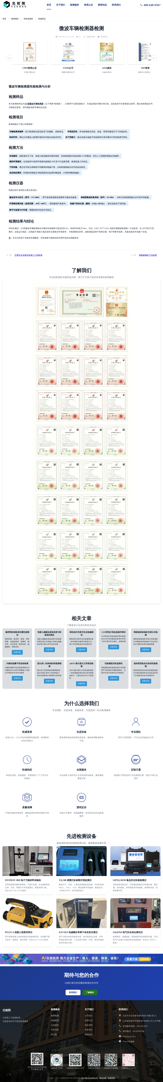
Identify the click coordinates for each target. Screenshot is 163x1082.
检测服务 (74, 5)
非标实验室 (28, 19)
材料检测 (55, 1016)
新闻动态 (102, 5)
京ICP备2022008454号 (89, 1078)
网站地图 (102, 1078)
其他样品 (42, 19)
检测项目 (15, 19)
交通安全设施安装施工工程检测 (28, 255)
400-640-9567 (150, 5)
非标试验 (55, 1030)
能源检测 (55, 1020)
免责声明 (111, 1078)
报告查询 (89, 1025)
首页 (49, 5)
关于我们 (60, 5)
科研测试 (55, 1025)
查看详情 (17, 652)
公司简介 (89, 1016)
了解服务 (90, 992)
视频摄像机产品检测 (148, 255)
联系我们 (116, 5)
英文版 (54, 1034)
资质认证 (88, 5)
